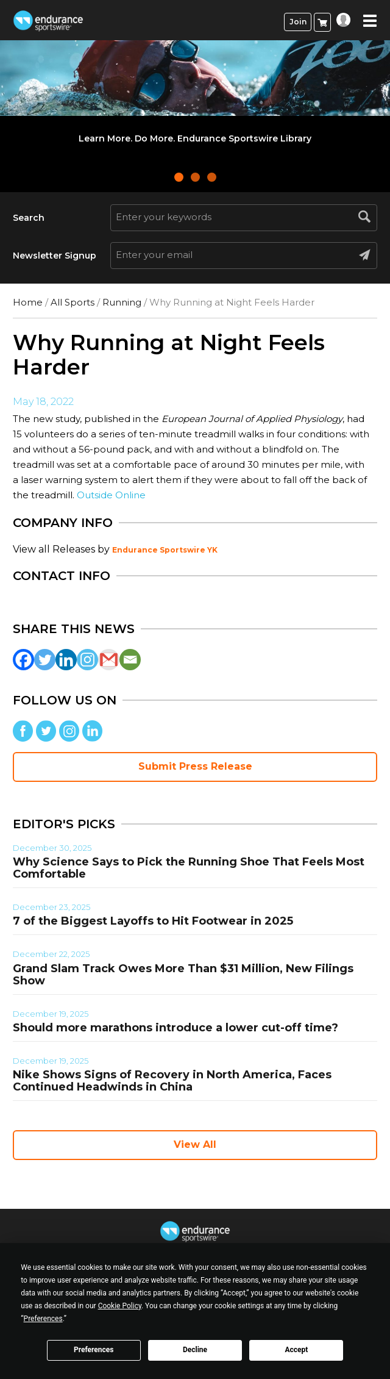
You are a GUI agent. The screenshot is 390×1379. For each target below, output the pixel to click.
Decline (195, 1349)
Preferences (94, 1349)
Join (298, 21)
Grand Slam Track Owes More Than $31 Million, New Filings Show (183, 974)
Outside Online (111, 495)
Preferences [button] (43, 1318)
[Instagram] (87, 659)
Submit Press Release (195, 766)
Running (121, 302)
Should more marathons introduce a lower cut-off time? (175, 1027)
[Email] (130, 659)
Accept (296, 1349)
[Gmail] (108, 659)
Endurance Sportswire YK (165, 549)
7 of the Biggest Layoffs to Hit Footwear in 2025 (153, 921)
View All (195, 1144)
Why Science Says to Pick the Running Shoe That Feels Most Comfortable (188, 868)
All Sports (72, 302)
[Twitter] (44, 659)
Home (28, 302)
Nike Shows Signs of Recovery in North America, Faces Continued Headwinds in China (172, 1081)
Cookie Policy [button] (119, 1306)
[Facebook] (23, 659)
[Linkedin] (66, 659)
